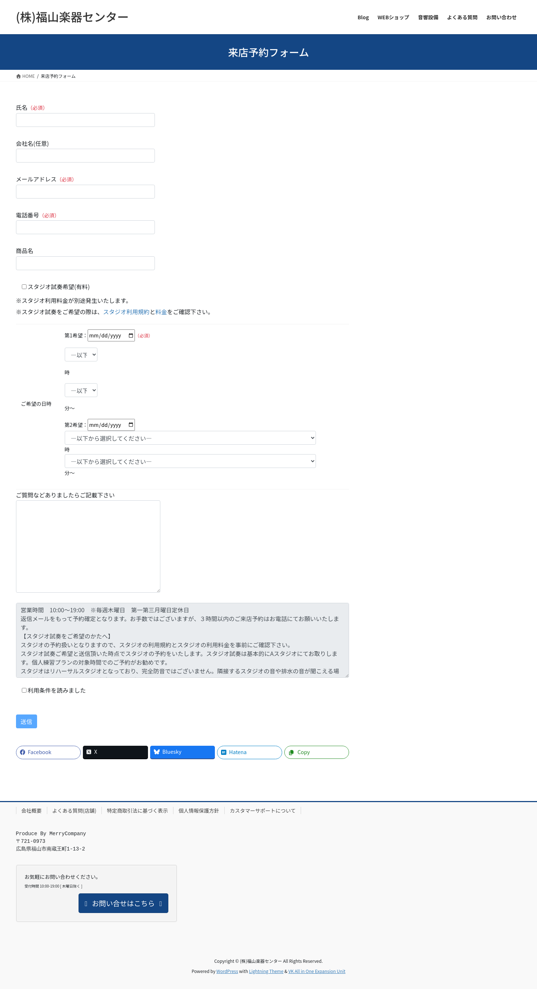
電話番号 (85, 222)
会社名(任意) (85, 151)
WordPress (227, 971)
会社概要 (31, 810)
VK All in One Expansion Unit (316, 971)
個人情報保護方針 (199, 810)
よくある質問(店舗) (74, 810)
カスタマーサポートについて (263, 810)
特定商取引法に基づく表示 (137, 810)
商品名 (85, 258)
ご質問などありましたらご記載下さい (88, 542)
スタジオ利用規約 (126, 311)
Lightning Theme (266, 971)
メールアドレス (85, 186)
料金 (161, 311)
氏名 (85, 115)
